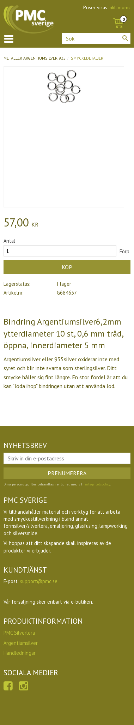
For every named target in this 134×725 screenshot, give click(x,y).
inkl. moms (119, 7)
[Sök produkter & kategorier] (96, 38)
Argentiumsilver (21, 643)
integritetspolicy (97, 484)
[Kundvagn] (118, 15)
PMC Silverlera (19, 632)
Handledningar (20, 653)
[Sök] (125, 38)
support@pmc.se (38, 581)
